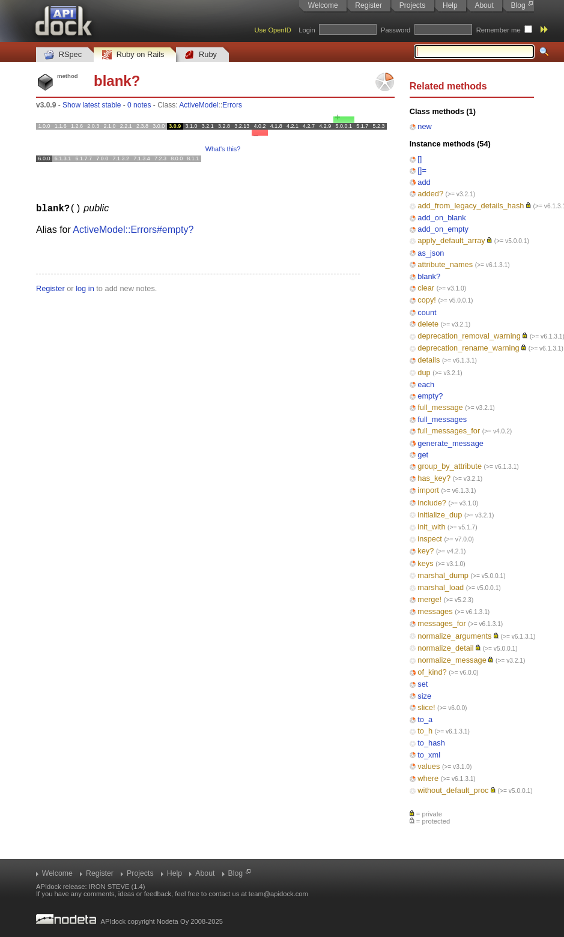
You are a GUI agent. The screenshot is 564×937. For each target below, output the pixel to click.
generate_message (450, 443)
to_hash (431, 742)
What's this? (222, 148)
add (423, 182)
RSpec (63, 55)
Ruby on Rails (133, 55)
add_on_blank (441, 217)
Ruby (200, 55)
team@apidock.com (278, 893)
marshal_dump (442, 575)
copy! (426, 299)
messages (434, 611)
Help (450, 5)
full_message (439, 407)
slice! (426, 707)
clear (425, 287)
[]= (421, 170)
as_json (430, 253)
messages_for (441, 623)
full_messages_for (448, 430)
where (427, 778)
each (425, 384)
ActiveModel (198, 105)
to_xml (428, 754)
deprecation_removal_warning (468, 335)
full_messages (442, 419)
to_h (424, 730)
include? (431, 502)
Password (395, 30)
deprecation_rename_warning (468, 347)
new (424, 126)
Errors (232, 105)
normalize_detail (445, 647)
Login (307, 30)
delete (427, 323)
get (422, 454)
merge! (429, 599)
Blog (518, 5)
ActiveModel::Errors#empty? (133, 229)
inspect (429, 538)
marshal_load (440, 587)
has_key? (433, 478)
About (484, 5)
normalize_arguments (454, 635)
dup (423, 372)
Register (368, 5)
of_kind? (431, 671)
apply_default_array (451, 240)
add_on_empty (442, 228)
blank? (428, 276)
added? (430, 193)
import (428, 490)
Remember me (498, 30)
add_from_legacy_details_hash (470, 205)
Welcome (323, 5)
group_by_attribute (449, 466)
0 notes (139, 105)
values (428, 766)
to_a (424, 719)
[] (419, 158)
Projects (412, 5)
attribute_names (445, 264)
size (424, 695)
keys (425, 563)
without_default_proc (452, 790)
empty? (430, 395)
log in (85, 287)
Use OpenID (272, 30)
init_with (431, 526)
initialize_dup (439, 514)
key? (425, 550)
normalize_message (452, 659)
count (426, 312)
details (428, 359)
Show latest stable (91, 105)
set (422, 683)
